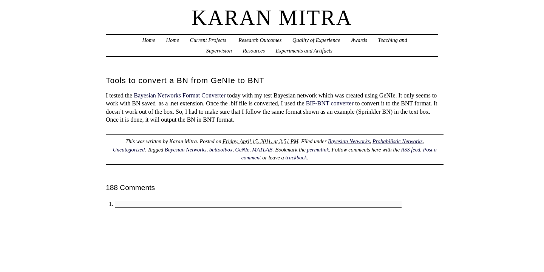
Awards (359, 40)
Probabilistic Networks (397, 141)
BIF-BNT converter (330, 103)
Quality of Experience (316, 40)
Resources (254, 51)
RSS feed (410, 150)
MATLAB (262, 150)
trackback (296, 158)
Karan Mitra (272, 17)
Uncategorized (129, 150)
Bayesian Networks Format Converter (179, 95)
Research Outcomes (259, 40)
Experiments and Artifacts (304, 51)
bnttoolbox (221, 150)
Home (148, 40)
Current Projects (208, 40)
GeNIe (242, 150)
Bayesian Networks (349, 141)
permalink (318, 150)
